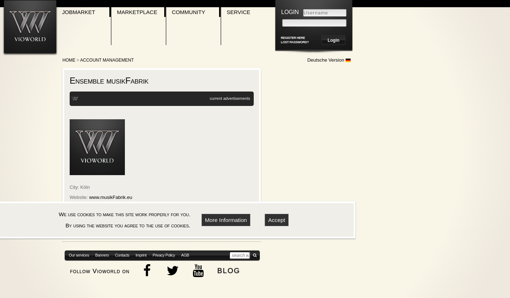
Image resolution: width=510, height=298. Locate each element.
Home (68, 60)
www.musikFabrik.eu (110, 197)
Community (188, 12)
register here (293, 38)
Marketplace (137, 12)
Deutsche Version (329, 60)
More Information (226, 220)
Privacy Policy (164, 255)
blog (228, 269)
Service (238, 12)
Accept (276, 220)
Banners (102, 255)
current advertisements (230, 98)
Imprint (140, 255)
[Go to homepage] (30, 26)
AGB (185, 255)
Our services (79, 255)
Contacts (122, 255)
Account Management (107, 60)
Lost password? (295, 42)
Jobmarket (78, 12)
